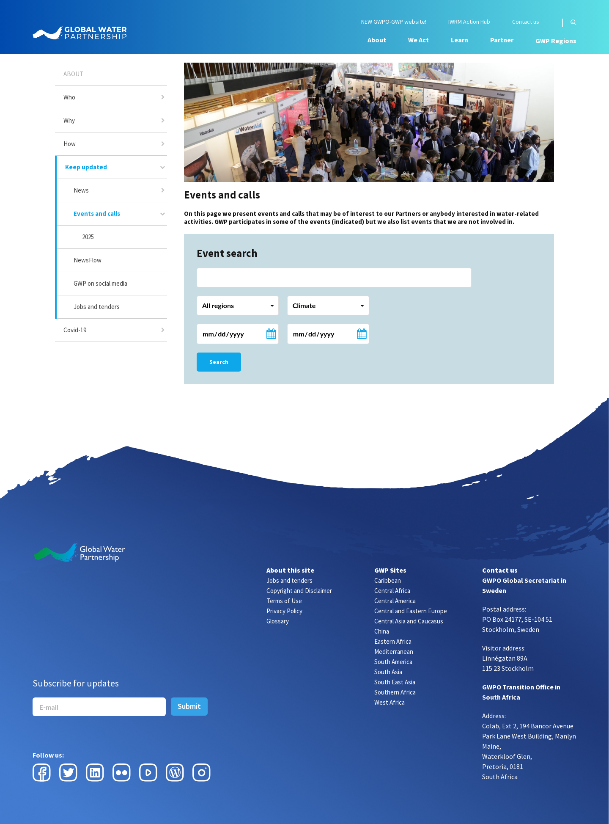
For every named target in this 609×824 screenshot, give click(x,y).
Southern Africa (395, 692)
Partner (501, 40)
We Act (418, 40)
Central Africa (392, 591)
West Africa (389, 702)
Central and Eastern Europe (410, 611)
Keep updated (86, 167)
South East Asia (394, 682)
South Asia (388, 672)
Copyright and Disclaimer (299, 591)
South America (393, 662)
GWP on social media (100, 283)
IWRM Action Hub (469, 21)
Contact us (525, 21)
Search (218, 362)
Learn (459, 40)
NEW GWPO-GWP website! (393, 21)
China (381, 631)
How (69, 144)
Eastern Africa (392, 641)
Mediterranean (393, 652)
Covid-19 (74, 330)
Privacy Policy (284, 611)
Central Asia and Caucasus (408, 621)
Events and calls (97, 213)
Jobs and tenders (97, 307)
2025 (88, 237)
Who (69, 97)
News (81, 190)
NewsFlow (88, 260)
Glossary (277, 621)
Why (69, 120)
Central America (395, 601)
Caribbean (387, 580)
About (377, 40)
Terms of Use (284, 601)
